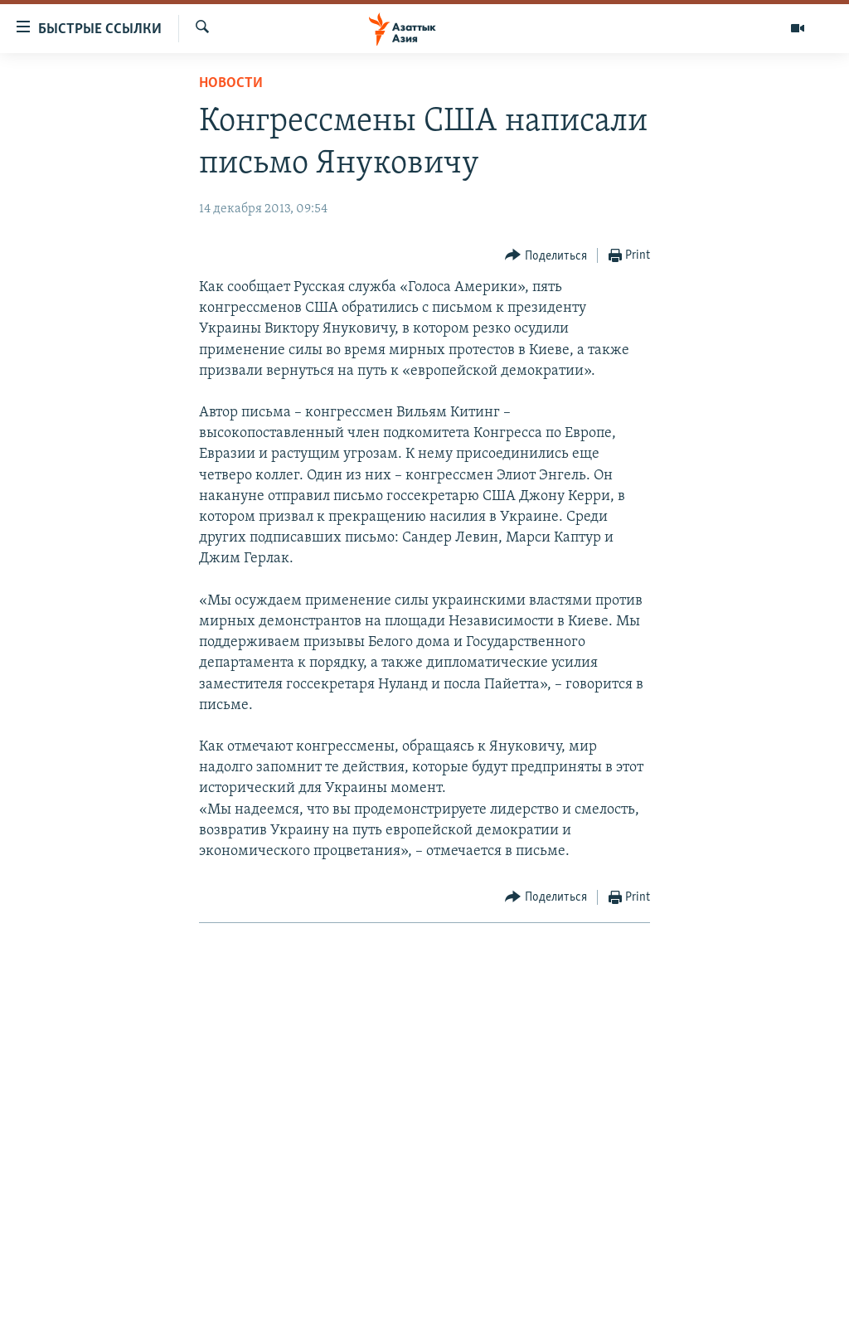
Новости (231, 83)
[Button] (546, 256)
